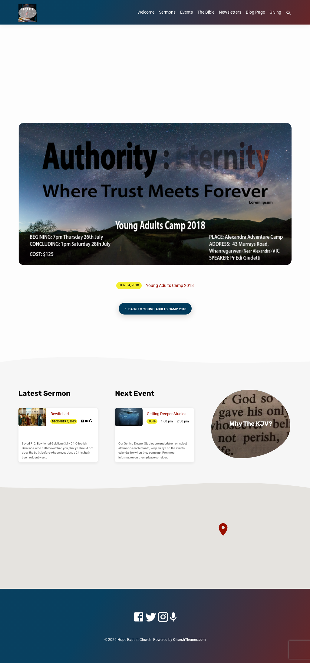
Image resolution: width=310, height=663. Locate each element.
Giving (275, 12)
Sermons (167, 12)
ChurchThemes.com (189, 640)
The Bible (205, 12)
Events (186, 12)
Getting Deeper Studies (166, 413)
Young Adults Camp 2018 (170, 285)
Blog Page (255, 12)
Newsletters (230, 12)
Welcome (145, 12)
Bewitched (60, 413)
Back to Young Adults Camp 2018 (154, 309)
